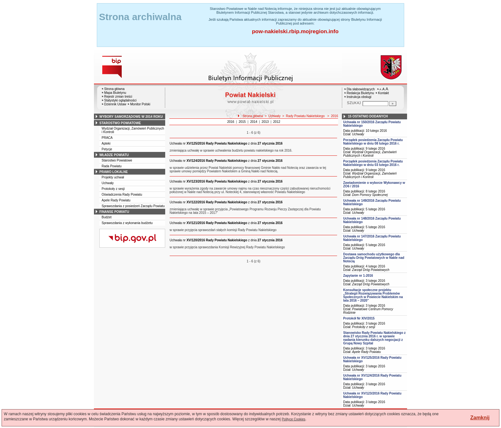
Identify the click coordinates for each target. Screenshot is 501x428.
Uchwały (108, 183)
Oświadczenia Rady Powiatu (122, 194)
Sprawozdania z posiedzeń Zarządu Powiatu (133, 206)
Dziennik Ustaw (115, 104)
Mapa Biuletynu (115, 92)
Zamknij (479, 417)
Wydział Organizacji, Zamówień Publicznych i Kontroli (370, 153)
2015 (242, 122)
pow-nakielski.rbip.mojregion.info (295, 31)
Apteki (106, 143)
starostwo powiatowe (120, 123)
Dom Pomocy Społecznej (370, 195)
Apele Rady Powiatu (116, 200)
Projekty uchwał (113, 177)
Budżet (107, 217)
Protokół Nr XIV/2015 (358, 318)
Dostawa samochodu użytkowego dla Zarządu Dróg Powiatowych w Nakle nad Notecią (373, 257)
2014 (253, 122)
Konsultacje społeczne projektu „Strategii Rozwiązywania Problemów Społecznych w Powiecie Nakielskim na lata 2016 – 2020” (373, 295)
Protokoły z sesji (113, 189)
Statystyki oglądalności (120, 100)
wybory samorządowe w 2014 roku (131, 116)
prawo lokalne (113, 172)
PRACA (107, 137)
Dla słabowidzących (361, 89)
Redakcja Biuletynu (360, 93)
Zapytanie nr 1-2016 (358, 275)
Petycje (107, 149)
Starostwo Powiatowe (117, 160)
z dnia (226, 143)
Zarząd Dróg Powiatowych (370, 270)
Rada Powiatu (111, 166)
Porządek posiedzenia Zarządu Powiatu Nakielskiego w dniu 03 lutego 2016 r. (373, 163)
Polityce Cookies (293, 419)
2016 (334, 116)
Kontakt (383, 93)
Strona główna (114, 89)
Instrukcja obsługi (359, 97)
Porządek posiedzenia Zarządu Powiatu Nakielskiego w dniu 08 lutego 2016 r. (373, 141)
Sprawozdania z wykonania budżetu (127, 223)
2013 (265, 122)
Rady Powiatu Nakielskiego (306, 116)
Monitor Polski (140, 104)
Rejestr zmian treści (118, 96)
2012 (276, 122)
